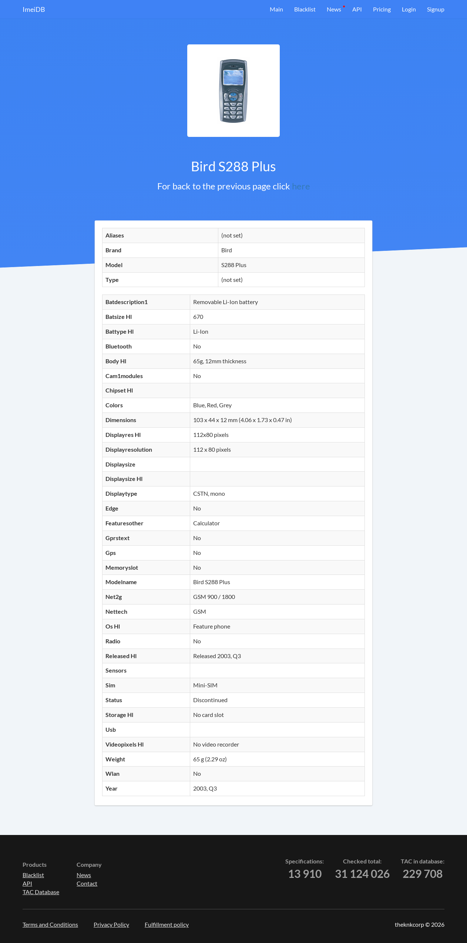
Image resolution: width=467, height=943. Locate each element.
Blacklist (305, 9)
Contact (87, 883)
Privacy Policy (111, 924)
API (357, 9)
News (334, 9)
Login (409, 9)
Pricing (382, 9)
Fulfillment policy (167, 924)
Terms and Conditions (50, 924)
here (301, 186)
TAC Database (41, 891)
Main (276, 9)
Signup (435, 9)
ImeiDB (34, 9)
